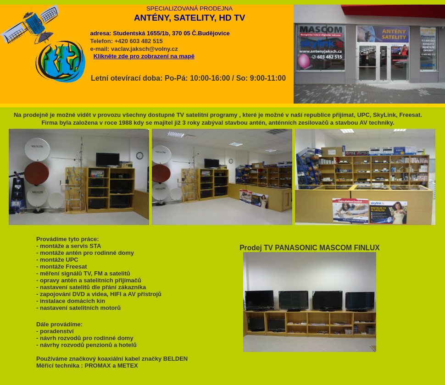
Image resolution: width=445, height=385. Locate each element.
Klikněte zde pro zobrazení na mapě (144, 56)
